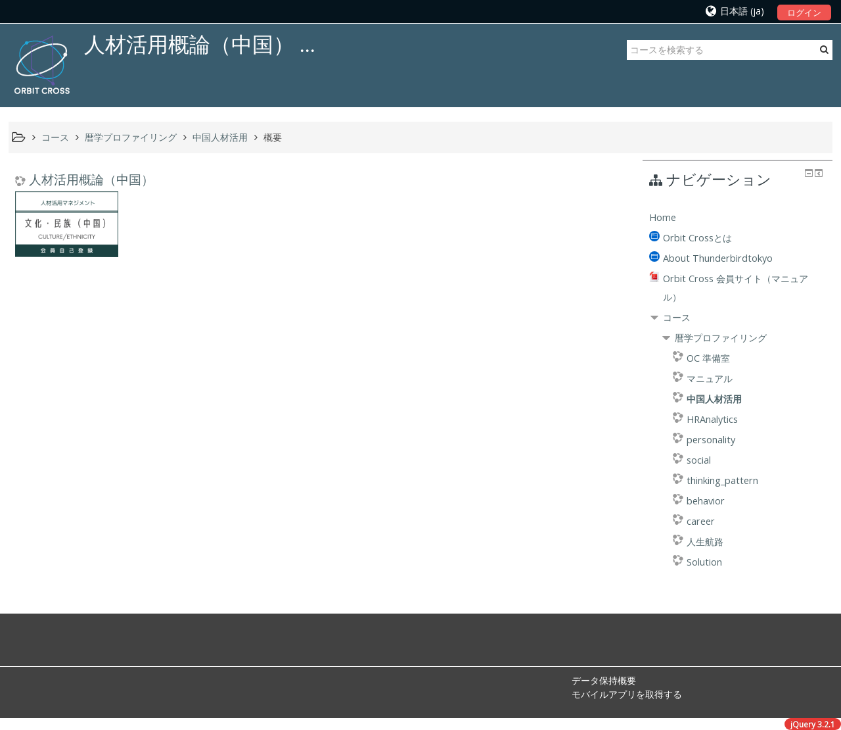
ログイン (804, 12)
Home (662, 217)
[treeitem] (737, 217)
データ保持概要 (604, 680)
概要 (272, 137)
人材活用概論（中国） (91, 180)
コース (677, 317)
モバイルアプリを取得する (627, 694)
